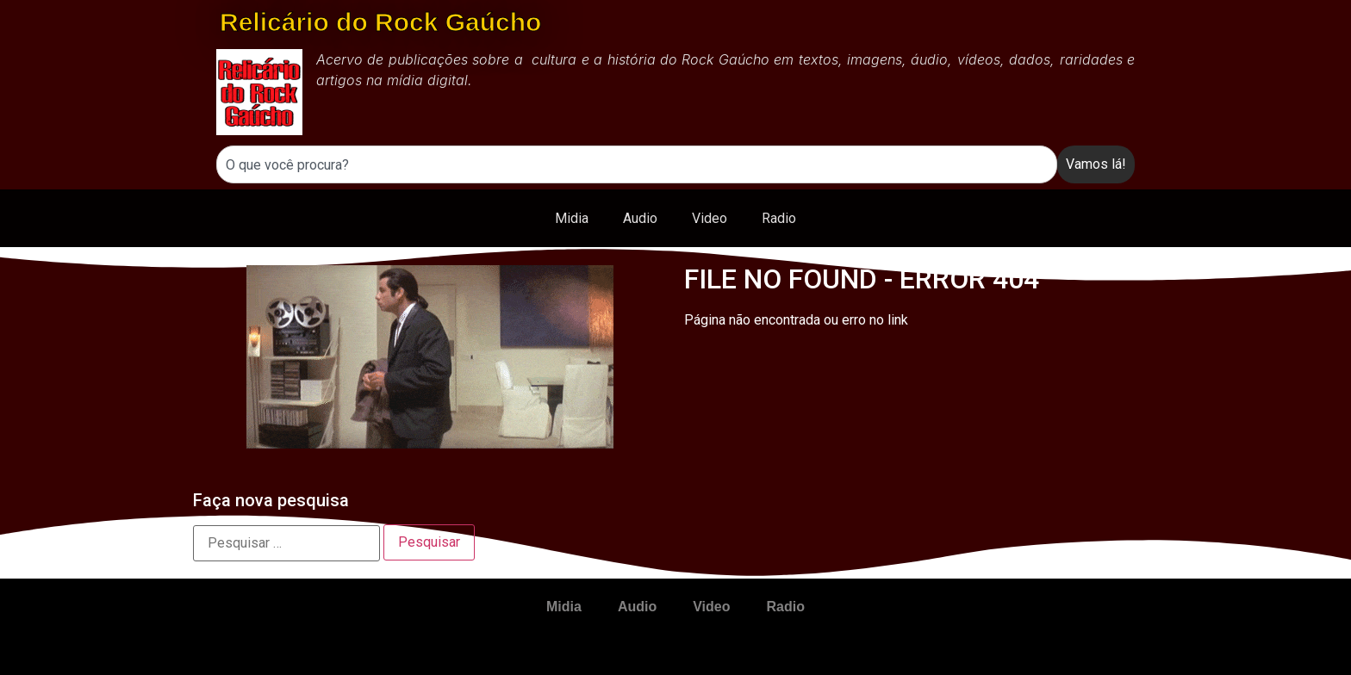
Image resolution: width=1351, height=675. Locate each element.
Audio (640, 218)
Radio (779, 218)
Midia (571, 218)
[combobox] (636, 164)
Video (709, 218)
